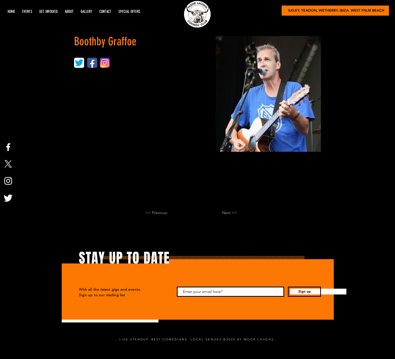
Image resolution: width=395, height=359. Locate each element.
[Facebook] (8, 147)
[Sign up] (304, 292)
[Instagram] (8, 181)
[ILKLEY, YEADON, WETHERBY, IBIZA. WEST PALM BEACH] (335, 11)
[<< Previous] (162, 213)
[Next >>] (224, 213)
